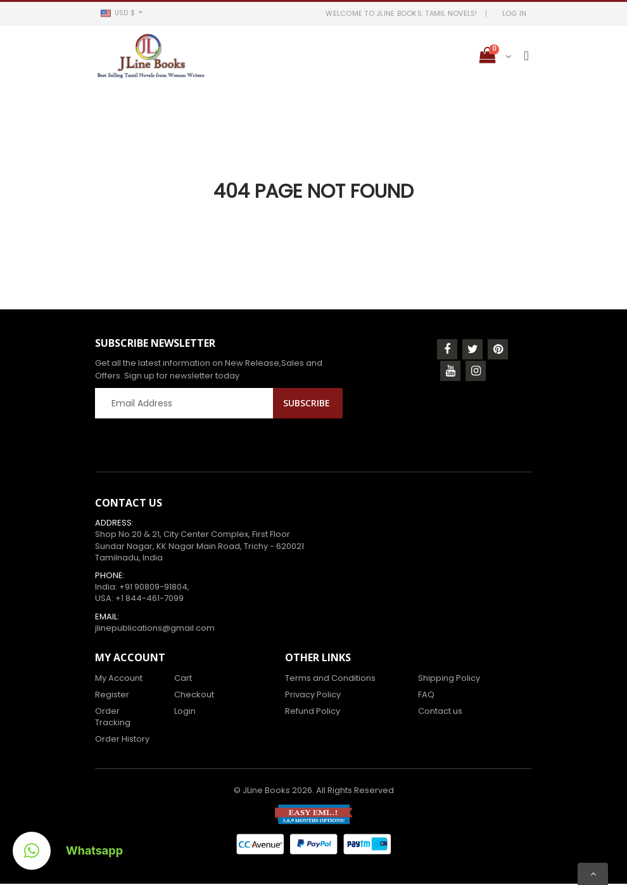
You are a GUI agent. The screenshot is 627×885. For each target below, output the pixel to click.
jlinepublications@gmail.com (155, 629)
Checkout (194, 696)
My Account (118, 679)
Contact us (440, 712)
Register (112, 696)
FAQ (426, 696)
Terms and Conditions (330, 679)
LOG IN (514, 13)
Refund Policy (312, 712)
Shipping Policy (449, 679)
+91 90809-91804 (153, 588)
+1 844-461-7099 (149, 600)
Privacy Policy (313, 696)
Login (185, 712)
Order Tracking (112, 718)
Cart (183, 679)
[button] (121, 13)
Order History (122, 741)
